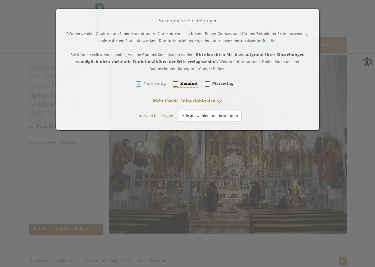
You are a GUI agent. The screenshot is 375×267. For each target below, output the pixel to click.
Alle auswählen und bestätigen (210, 116)
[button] (187, 101)
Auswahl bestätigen (155, 116)
